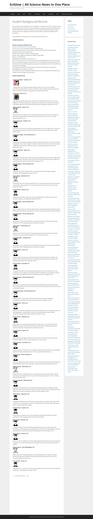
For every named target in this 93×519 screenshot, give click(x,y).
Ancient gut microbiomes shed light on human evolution (74, 328)
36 (17, 476)
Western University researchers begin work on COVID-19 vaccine (74, 232)
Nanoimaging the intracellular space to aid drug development (74, 225)
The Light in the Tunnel (74, 229)
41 (25, 476)
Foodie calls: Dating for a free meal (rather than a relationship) (74, 173)
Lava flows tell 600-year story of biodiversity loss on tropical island (74, 261)
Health (18, 14)
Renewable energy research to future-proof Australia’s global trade (74, 124)
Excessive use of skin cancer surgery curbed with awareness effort (74, 97)
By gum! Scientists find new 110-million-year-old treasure (74, 256)
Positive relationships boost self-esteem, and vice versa (74, 194)
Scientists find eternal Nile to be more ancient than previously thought (74, 199)
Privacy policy (71, 29)
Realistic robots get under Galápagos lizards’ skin (73, 205)
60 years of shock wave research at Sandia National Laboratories (74, 74)
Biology (12, 14)
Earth (24, 14)
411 (28, 476)
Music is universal (72, 112)
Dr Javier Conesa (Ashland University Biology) (24, 47)
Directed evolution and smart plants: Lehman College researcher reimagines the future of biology (74, 90)
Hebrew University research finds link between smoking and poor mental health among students (73, 117)
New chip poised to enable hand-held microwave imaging (73, 145)
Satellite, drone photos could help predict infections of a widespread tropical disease (74, 180)
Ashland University (17, 48)
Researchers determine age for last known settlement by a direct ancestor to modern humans (74, 63)
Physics (29, 14)
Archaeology (37, 14)
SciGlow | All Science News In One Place (40, 4)
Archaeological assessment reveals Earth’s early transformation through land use (74, 131)
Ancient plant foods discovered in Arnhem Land (73, 294)
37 (18, 476)
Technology (50, 14)
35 (15, 476)
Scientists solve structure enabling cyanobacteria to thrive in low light (74, 156)
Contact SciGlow (72, 25)
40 (23, 476)
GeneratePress (60, 517)
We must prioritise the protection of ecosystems (74, 288)
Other (57, 14)
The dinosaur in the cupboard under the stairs (73, 346)
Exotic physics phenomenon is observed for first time (73, 151)
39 (21, 476)
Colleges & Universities (67, 14)
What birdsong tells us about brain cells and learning (74, 323)
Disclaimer (70, 27)
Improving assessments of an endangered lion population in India (74, 303)
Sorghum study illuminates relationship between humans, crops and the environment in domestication (74, 81)
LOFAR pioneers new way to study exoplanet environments (74, 352)
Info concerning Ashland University (21, 60)
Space (44, 14)
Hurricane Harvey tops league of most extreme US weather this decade (74, 341)
